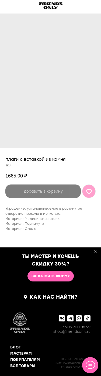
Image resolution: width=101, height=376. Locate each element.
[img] (12, 5)
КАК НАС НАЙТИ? (53, 297)
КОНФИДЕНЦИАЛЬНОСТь (72, 362)
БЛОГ (15, 347)
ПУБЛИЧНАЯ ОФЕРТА (75, 359)
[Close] (95, 252)
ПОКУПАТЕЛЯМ (25, 359)
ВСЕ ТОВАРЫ (22, 366)
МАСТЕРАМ (21, 353)
